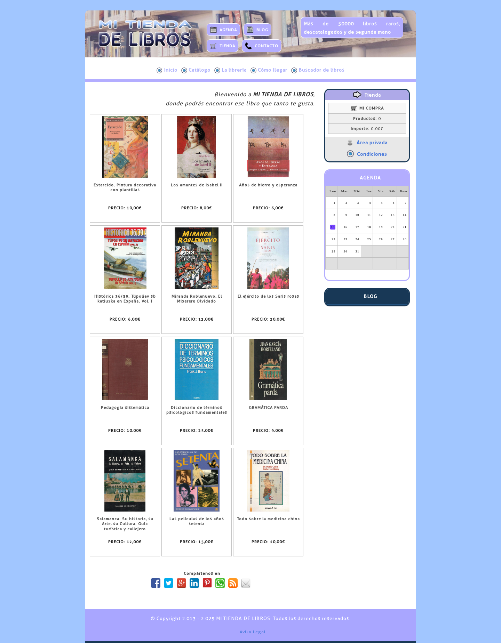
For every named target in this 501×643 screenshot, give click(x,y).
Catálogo (195, 70)
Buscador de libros (317, 70)
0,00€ (367, 128)
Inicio (167, 70)
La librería (230, 70)
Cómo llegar (268, 70)
